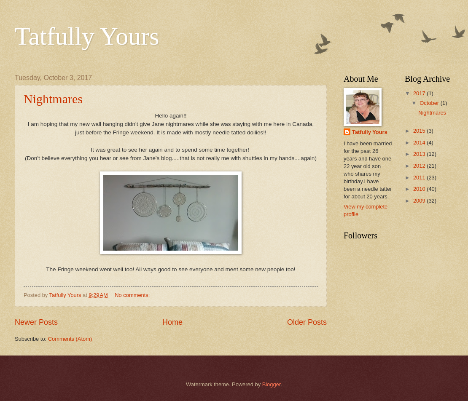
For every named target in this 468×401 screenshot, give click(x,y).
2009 (420, 201)
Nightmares (53, 99)
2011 (420, 177)
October (430, 103)
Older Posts (307, 322)
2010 (420, 189)
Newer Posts (36, 322)
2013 (420, 154)
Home (172, 322)
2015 (420, 131)
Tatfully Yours (87, 36)
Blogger (271, 384)
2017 (420, 93)
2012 (420, 166)
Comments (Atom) (70, 339)
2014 (420, 142)
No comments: (133, 295)
